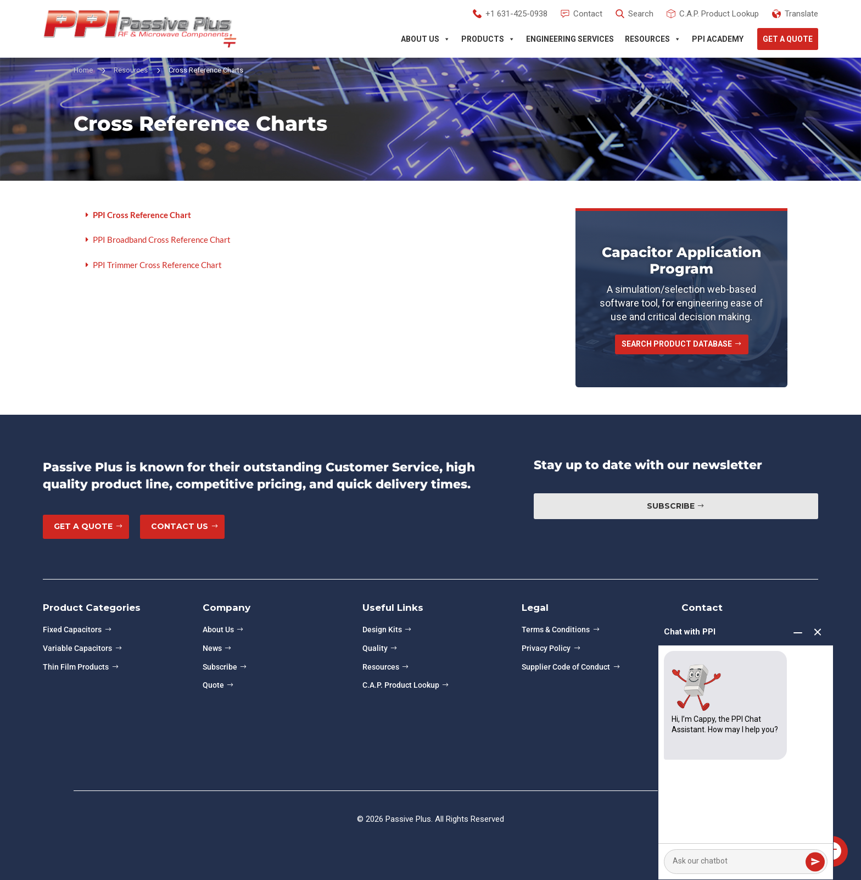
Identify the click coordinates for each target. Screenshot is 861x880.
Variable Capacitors (77, 648)
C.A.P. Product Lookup (400, 685)
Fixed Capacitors (72, 629)
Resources (653, 39)
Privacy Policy (546, 648)
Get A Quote (788, 39)
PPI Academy (717, 39)
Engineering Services (570, 39)
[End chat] (818, 633)
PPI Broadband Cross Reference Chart (162, 239)
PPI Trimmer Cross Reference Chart (157, 265)
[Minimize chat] (798, 633)
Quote (213, 685)
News (212, 648)
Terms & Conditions (556, 629)
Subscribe (671, 506)
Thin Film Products (76, 666)
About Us (425, 39)
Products (488, 39)
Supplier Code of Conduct (566, 666)
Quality (375, 648)
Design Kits (382, 629)
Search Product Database (677, 343)
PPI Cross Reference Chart (142, 215)
